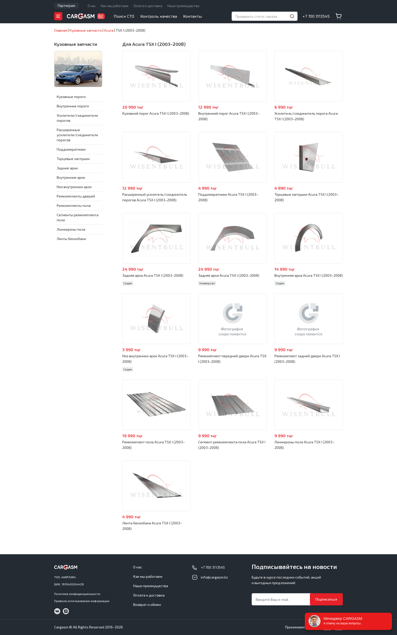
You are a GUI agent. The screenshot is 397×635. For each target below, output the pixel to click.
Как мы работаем (114, 6)
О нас (92, 6)
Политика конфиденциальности (77, 594)
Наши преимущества (183, 6)
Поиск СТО (124, 16)
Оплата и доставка (147, 6)
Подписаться (326, 599)
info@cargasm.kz (214, 577)
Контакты (192, 16)
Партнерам (66, 6)
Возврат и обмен (147, 604)
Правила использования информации (81, 601)
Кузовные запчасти (75, 44)
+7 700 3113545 (316, 16)
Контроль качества (158, 16)
